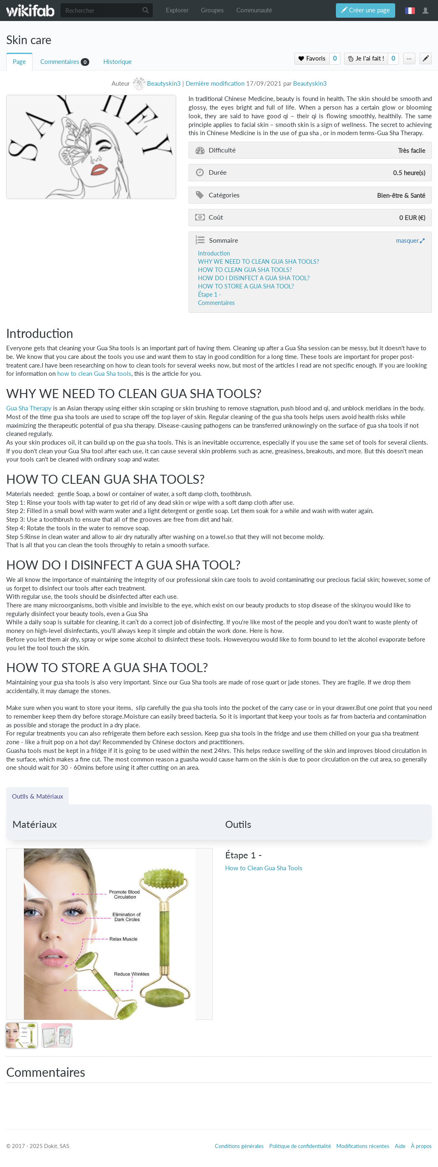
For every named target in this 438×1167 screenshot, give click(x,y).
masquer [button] (407, 240)
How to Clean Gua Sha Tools (264, 868)
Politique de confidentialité (300, 1146)
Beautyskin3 (310, 83)
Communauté (254, 10)
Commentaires (59, 61)
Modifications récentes (362, 1146)
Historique (117, 61)
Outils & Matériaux (37, 796)
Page (19, 61)
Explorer (177, 10)
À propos (421, 1146)
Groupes (212, 10)
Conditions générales (239, 1146)
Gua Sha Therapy (28, 408)
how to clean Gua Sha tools (94, 373)
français (410, 10)
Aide (400, 1146)
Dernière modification (215, 83)
